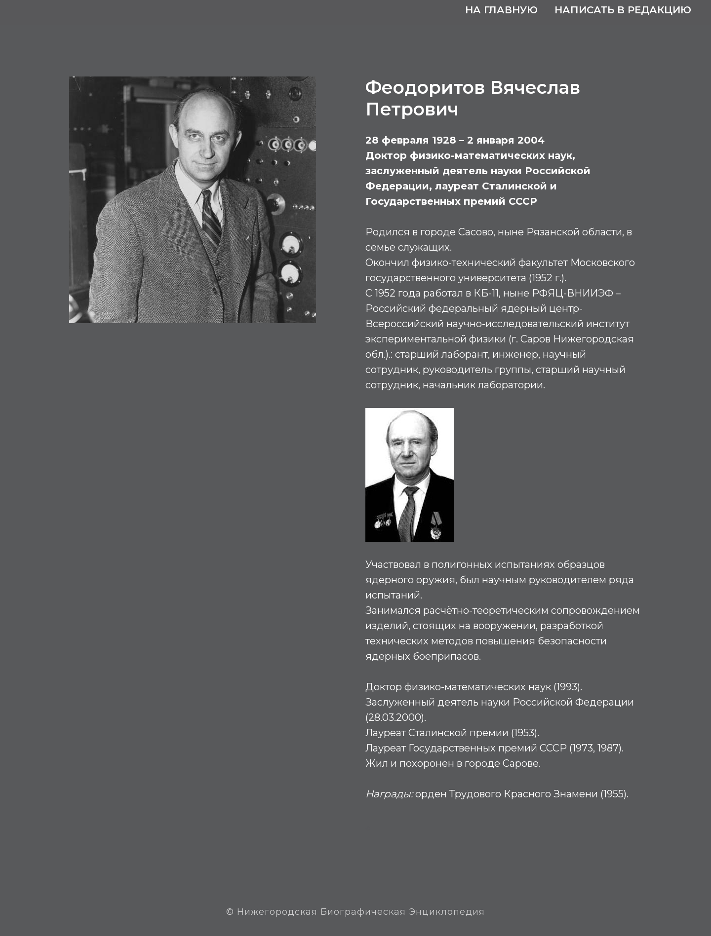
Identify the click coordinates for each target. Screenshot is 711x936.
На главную (501, 10)
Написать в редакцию (622, 10)
